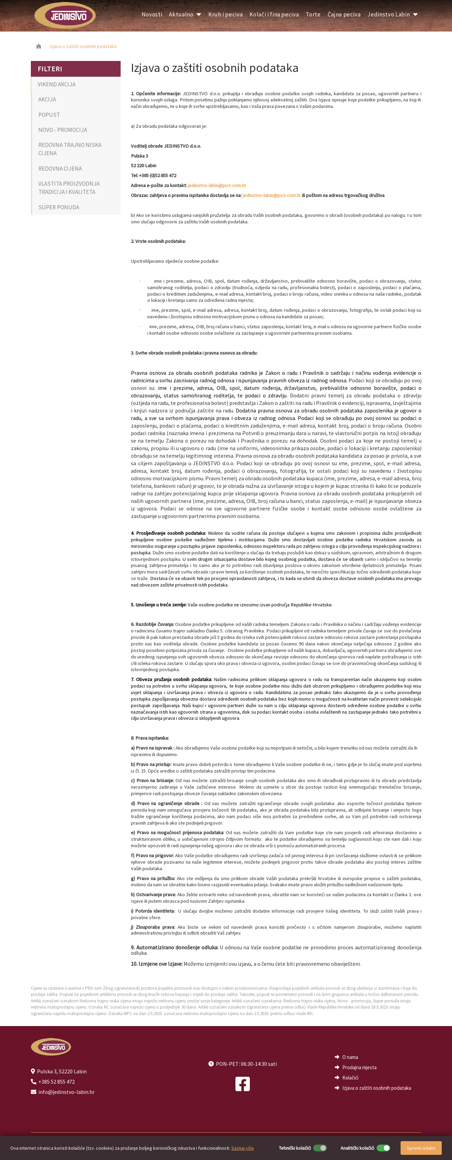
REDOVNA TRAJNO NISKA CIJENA (69, 149)
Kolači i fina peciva (274, 14)
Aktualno (185, 14)
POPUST (49, 115)
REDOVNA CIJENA (60, 168)
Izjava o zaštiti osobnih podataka (83, 46)
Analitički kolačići (357, 1148)
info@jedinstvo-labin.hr (66, 1091)
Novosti (152, 14)
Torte (313, 14)
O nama (350, 1057)
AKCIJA (47, 99)
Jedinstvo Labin (392, 14)
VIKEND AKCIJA (56, 84)
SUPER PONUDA (58, 207)
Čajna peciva (344, 14)
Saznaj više (242, 1148)
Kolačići (350, 1077)
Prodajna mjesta (359, 1067)
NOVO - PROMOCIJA (62, 130)
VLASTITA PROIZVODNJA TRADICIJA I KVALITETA (69, 188)
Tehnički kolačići (295, 1148)
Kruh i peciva (225, 14)
